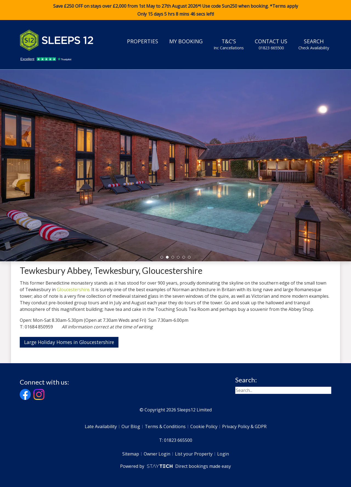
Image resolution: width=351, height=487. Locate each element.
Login (223, 454)
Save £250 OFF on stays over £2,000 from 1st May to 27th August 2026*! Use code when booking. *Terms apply (175, 10)
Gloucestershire (73, 290)
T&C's (229, 44)
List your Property (194, 454)
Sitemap (130, 454)
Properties (142, 41)
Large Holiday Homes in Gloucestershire (69, 342)
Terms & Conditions (165, 426)
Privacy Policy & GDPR (244, 426)
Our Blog (130, 426)
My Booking (186, 41)
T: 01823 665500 (175, 440)
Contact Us (271, 44)
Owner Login (157, 454)
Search (313, 44)
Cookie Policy (203, 426)
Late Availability (101, 426)
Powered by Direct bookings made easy (175, 466)
